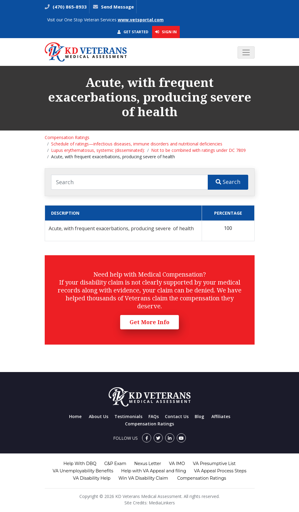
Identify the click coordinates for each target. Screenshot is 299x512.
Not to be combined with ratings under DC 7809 (198, 150)
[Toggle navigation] (246, 52)
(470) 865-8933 (69, 7)
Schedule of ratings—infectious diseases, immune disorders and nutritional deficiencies (136, 144)
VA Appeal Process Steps (220, 471)
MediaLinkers (162, 503)
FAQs (153, 416)
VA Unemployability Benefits (83, 471)
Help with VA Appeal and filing (153, 471)
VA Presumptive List (214, 463)
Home (75, 416)
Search (228, 181)
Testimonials (128, 416)
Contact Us (177, 416)
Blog (199, 416)
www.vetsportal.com (141, 20)
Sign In (166, 31)
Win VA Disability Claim (143, 478)
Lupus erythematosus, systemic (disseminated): (98, 150)
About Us (98, 416)
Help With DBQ (79, 463)
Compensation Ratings (67, 137)
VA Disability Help (92, 478)
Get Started (132, 31)
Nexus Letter (147, 463)
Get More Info (149, 322)
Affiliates (220, 416)
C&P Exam (115, 463)
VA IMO (177, 463)
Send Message (117, 7)
